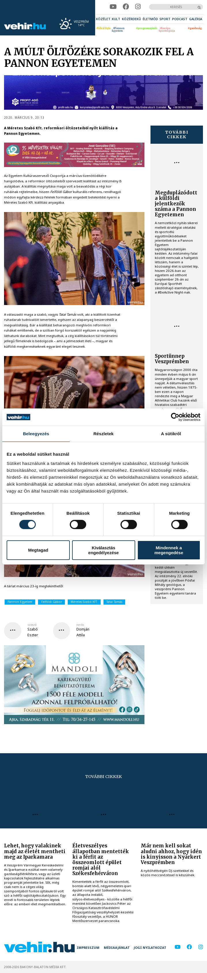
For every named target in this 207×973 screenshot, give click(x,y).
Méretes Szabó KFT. (84, 602)
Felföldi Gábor (51, 602)
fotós (80, 624)
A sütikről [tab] (171, 433)
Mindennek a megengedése (168, 550)
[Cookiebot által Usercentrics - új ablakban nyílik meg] (175, 417)
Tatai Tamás (114, 602)
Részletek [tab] (103, 433)
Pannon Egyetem (19, 602)
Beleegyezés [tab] (36, 433)
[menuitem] (103, 19)
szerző (32, 624)
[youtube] (113, 6)
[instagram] (138, 6)
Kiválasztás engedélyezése (103, 550)
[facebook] (126, 6)
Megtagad (38, 550)
